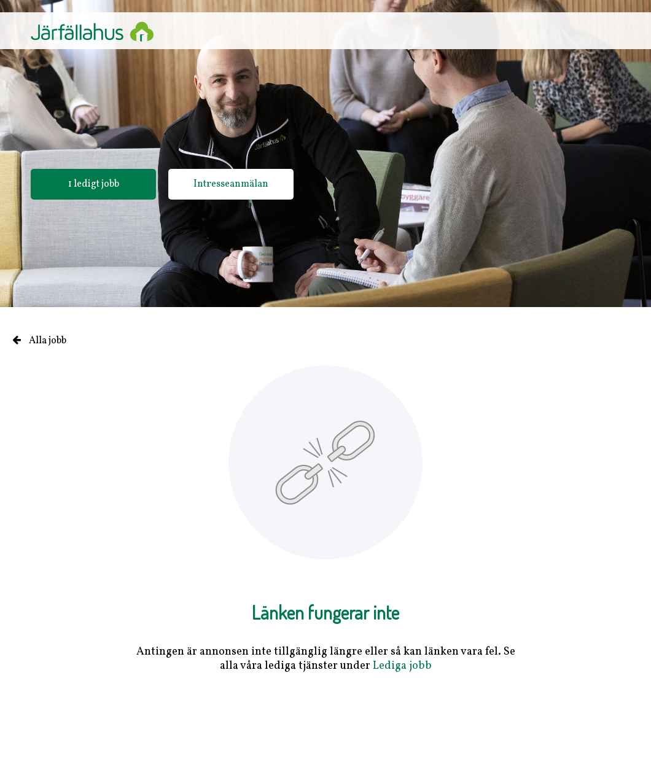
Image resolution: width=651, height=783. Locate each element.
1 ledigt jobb (93, 184)
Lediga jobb (402, 666)
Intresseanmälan (230, 184)
